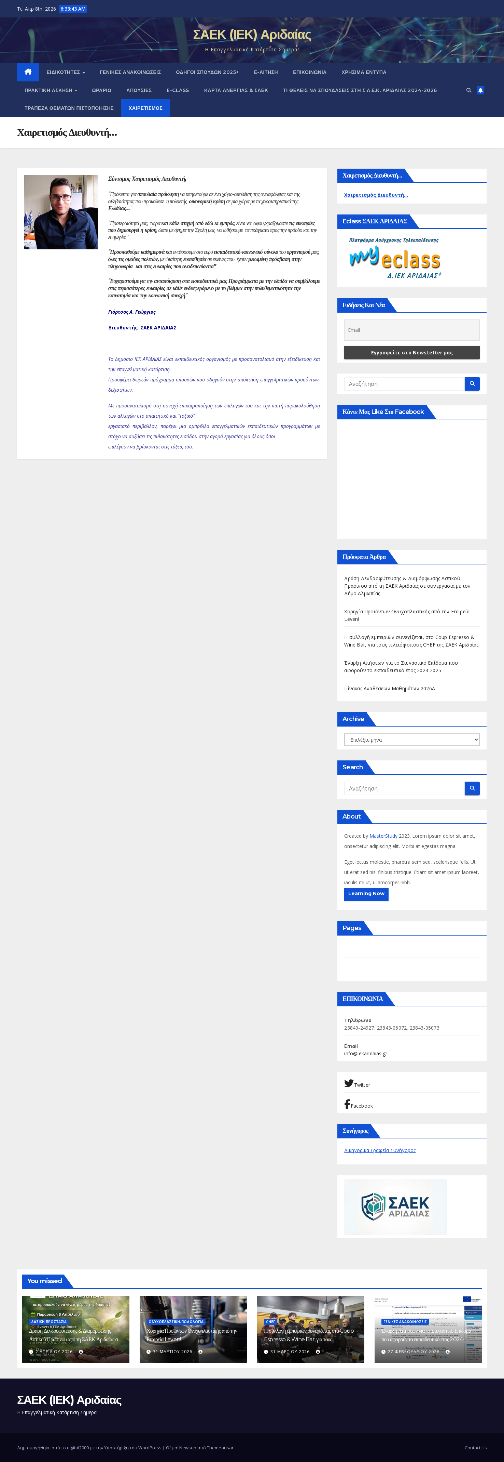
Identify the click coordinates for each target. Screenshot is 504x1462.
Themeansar (220, 1448)
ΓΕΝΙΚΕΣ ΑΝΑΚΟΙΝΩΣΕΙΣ (130, 72)
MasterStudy (384, 836)
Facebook (358, 1104)
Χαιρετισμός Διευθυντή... (376, 195)
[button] (468, 90)
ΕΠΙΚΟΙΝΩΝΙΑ (310, 72)
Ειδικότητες (64, 72)
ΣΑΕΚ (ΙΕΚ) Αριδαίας (252, 34)
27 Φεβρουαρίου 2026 (414, 1352)
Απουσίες (139, 90)
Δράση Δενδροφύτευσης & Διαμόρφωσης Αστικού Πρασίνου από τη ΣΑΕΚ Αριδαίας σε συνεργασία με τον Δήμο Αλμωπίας (407, 586)
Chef (270, 1321)
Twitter (357, 1083)
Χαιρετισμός (146, 108)
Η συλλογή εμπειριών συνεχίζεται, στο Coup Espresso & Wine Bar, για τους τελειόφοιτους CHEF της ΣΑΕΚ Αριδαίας (309, 1339)
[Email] (412, 330)
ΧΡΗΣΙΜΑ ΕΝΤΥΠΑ (364, 72)
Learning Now (366, 893)
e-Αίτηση (266, 72)
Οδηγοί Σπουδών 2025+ (207, 72)
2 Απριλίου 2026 (55, 1352)
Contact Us (476, 1448)
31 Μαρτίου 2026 (173, 1352)
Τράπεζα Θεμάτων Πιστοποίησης (69, 108)
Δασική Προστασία (49, 1321)
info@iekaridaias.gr (365, 1053)
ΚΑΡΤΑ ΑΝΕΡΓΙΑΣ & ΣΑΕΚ (236, 90)
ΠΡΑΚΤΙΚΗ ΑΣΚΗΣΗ (49, 90)
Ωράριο (102, 90)
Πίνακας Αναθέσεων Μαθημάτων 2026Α (389, 688)
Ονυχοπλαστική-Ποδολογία (176, 1321)
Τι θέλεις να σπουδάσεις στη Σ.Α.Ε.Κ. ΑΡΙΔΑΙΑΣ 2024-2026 (360, 90)
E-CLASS (178, 90)
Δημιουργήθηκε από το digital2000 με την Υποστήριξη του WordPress (90, 1448)
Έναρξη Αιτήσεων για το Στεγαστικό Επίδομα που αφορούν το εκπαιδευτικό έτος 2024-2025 (426, 1339)
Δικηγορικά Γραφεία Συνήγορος (380, 1150)
